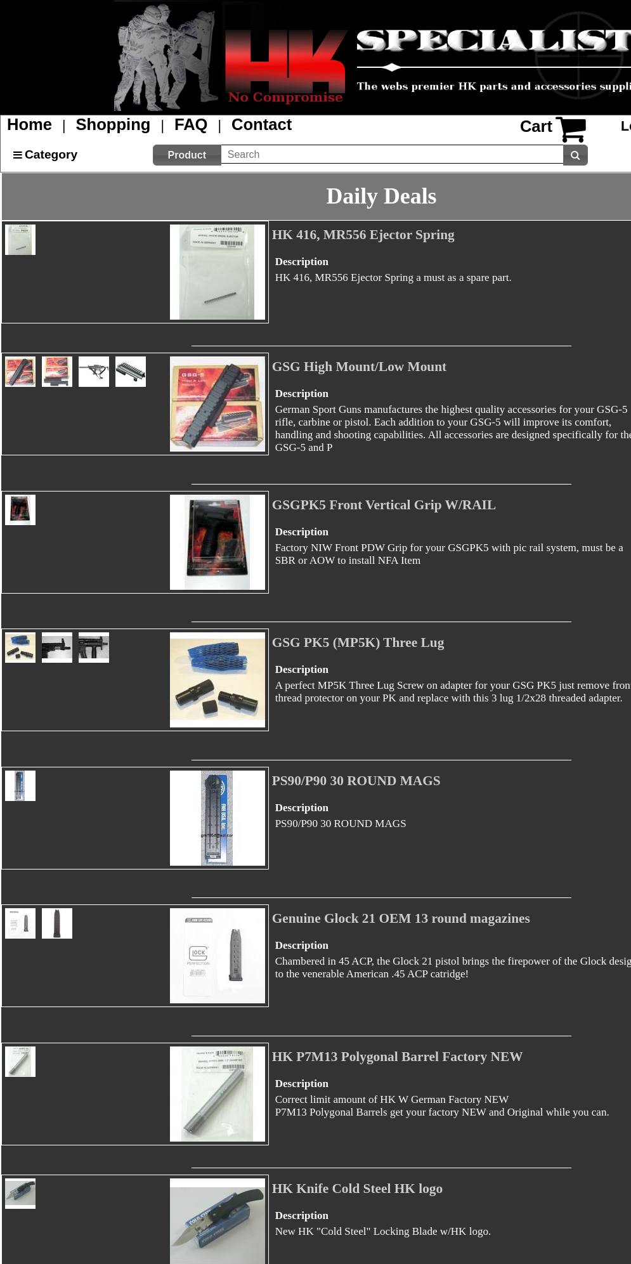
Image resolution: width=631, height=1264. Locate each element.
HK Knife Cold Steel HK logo (357, 1188)
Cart (536, 126)
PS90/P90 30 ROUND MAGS (356, 780)
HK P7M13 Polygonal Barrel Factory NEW (397, 1056)
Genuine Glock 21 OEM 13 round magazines (401, 918)
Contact (261, 124)
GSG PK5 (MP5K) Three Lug (358, 642)
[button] (187, 155)
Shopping (113, 124)
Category (51, 154)
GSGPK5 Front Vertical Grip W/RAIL (384, 504)
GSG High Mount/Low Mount (359, 366)
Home (29, 124)
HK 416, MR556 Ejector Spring (363, 234)
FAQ (191, 124)
